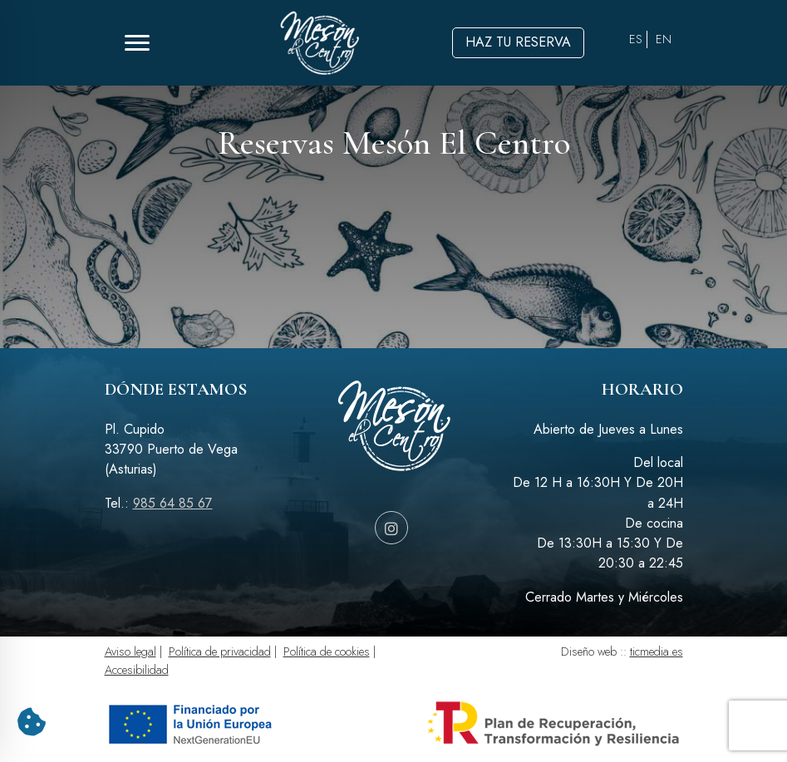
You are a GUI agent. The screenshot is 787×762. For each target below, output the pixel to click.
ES (635, 39)
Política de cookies (326, 651)
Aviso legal (130, 651)
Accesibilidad (137, 669)
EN (663, 39)
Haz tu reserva (518, 42)
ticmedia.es (656, 651)
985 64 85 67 (173, 503)
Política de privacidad (220, 651)
